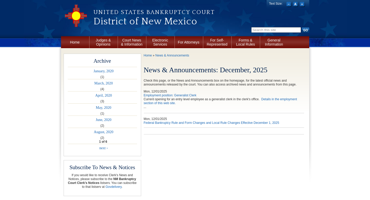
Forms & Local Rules (245, 42)
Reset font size (296, 5)
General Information (274, 42)
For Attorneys (188, 42)
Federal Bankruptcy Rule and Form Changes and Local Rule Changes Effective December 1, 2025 (211, 123)
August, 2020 (103, 132)
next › (103, 148)
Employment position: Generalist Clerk (170, 95)
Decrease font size (289, 5)
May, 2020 (103, 108)
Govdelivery (113, 187)
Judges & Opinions (103, 42)
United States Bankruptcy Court (154, 12)
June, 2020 (103, 120)
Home (75, 42)
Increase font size (302, 5)
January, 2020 (104, 71)
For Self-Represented (217, 42)
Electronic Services (160, 42)
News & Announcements (172, 55)
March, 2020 (103, 83)
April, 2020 (103, 95)
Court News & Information (131, 42)
